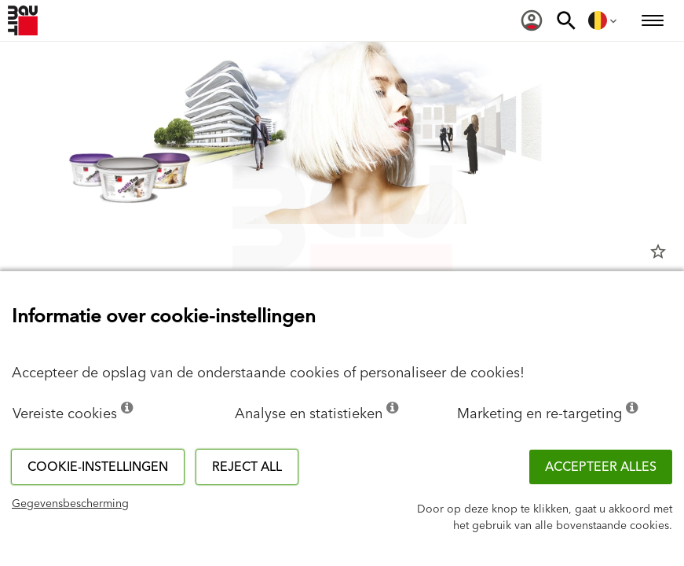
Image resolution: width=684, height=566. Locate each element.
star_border (658, 251)
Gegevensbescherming (70, 503)
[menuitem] (532, 20)
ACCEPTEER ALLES (601, 467)
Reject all (247, 467)
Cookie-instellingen (97, 467)
